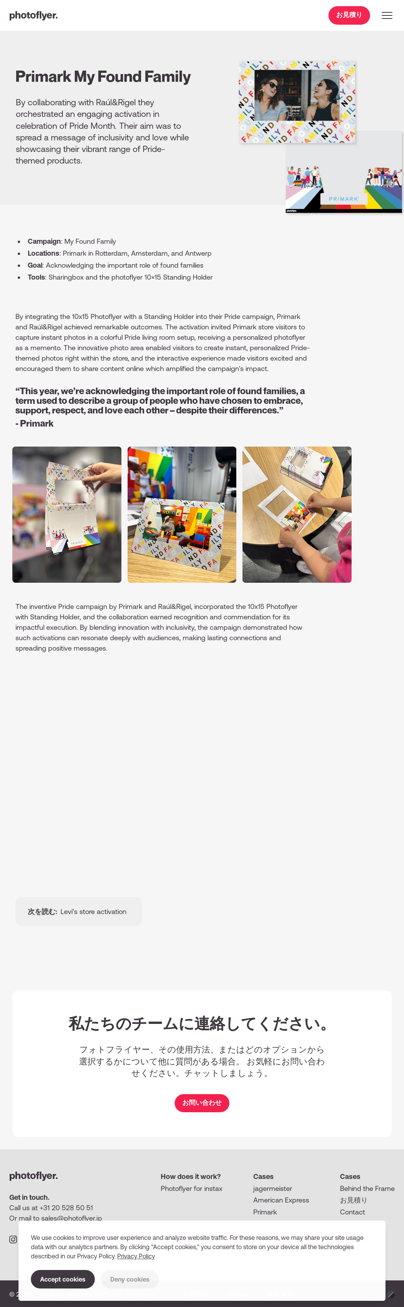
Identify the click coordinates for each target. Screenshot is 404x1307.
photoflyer (33, 15)
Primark (265, 1212)
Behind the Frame (367, 1188)
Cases (263, 1176)
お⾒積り (354, 1200)
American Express (281, 1200)
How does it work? (191, 1176)
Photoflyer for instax (191, 1188)
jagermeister (272, 1188)
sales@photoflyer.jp (71, 1218)
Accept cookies (63, 1279)
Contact (352, 1212)
